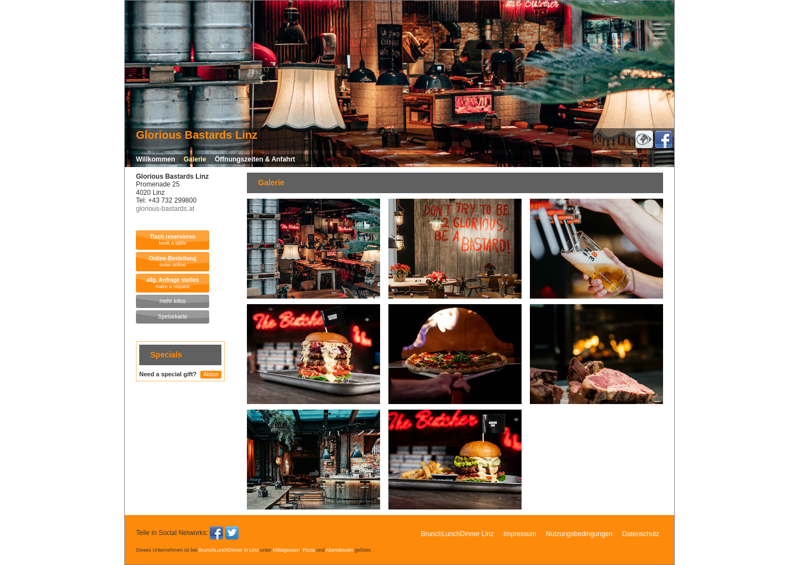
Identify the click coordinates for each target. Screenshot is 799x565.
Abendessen (339, 550)
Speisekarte (173, 317)
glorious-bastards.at (165, 209)
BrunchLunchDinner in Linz (229, 550)
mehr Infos (172, 301)
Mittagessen (286, 550)
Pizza (308, 550)
